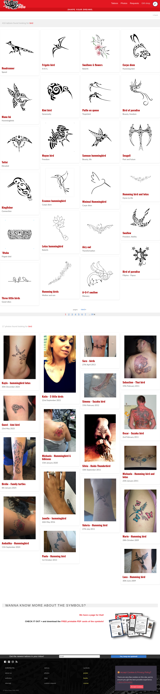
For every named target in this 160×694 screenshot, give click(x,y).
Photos (124, 3)
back (155, 15)
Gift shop (146, 3)
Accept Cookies (137, 687)
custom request (50, 683)
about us (8, 673)
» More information (124, 682)
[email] (79, 656)
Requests (134, 3)
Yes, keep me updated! (128, 656)
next (83, 309)
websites (8, 678)
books (85, 678)
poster (85, 673)
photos (46, 673)
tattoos (46, 668)
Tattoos (114, 3)
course (85, 683)
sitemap (8, 683)
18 (93, 314)
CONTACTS (9, 668)
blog (46, 678)
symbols (86, 668)
